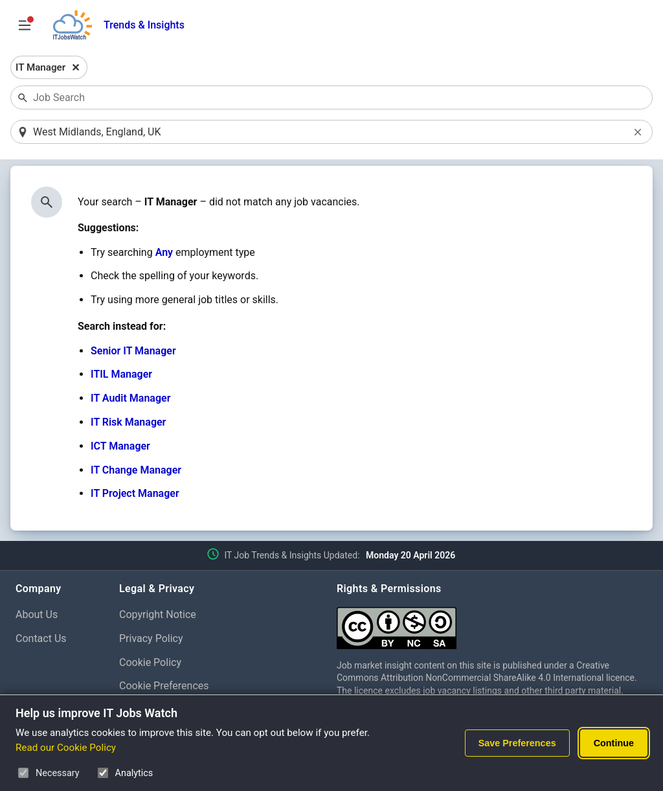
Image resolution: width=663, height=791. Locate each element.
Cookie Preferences (164, 686)
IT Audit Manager (130, 398)
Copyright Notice (157, 614)
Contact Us (41, 638)
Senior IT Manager (133, 351)
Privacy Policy (151, 638)
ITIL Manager (121, 374)
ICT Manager (120, 446)
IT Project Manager (135, 493)
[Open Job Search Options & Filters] (24, 25)
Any (164, 252)
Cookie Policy (150, 662)
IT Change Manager (136, 470)
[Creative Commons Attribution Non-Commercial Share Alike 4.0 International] (492, 623)
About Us (37, 614)
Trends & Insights (144, 25)
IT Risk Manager (128, 422)
